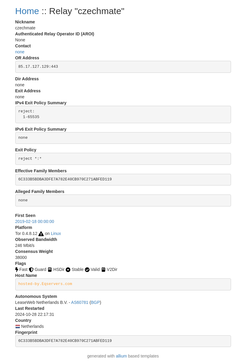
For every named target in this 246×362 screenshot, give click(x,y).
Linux (56, 233)
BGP (95, 302)
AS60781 (79, 302)
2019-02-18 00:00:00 (34, 221)
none (20, 51)
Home (27, 11)
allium (121, 356)
